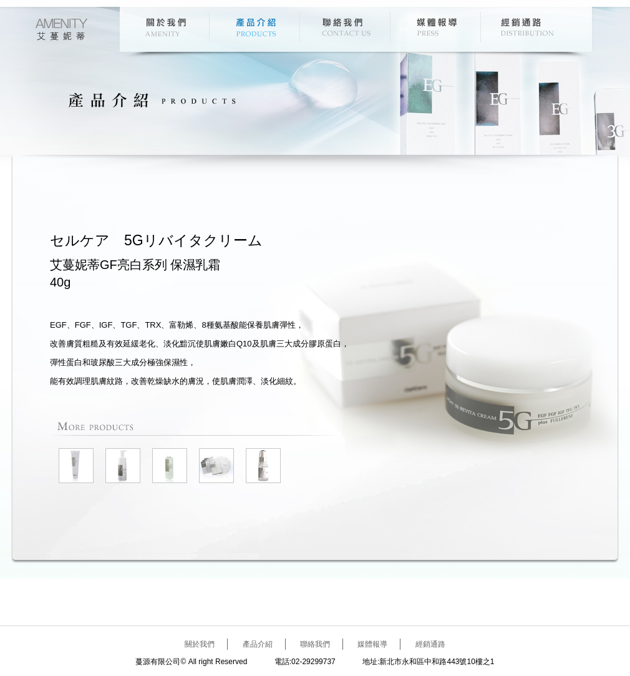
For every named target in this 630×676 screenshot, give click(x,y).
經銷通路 (527, 27)
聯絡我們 (346, 27)
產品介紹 (256, 27)
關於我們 (166, 27)
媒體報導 (437, 27)
